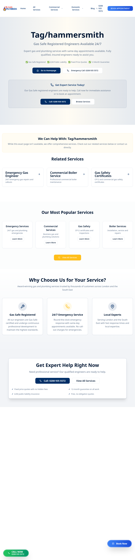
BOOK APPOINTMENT (120, 8)
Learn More (17, 239)
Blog (93, 8)
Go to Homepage (46, 70)
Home (23, 8)
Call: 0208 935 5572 (55, 101)
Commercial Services (56, 8)
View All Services (67, 257)
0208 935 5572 (100, 8)
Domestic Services (77, 8)
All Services (36, 8)
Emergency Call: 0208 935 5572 (82, 70)
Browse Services (83, 101)
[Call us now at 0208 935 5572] (16, 553)
